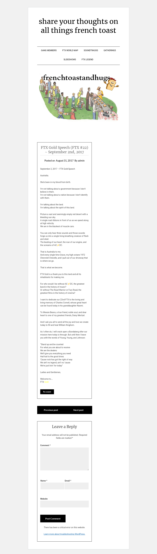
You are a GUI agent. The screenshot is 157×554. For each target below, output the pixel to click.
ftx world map (70, 50)
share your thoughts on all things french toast (78, 26)
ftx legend (87, 59)
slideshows (70, 59)
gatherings (110, 50)
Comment (45, 445)
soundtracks (91, 50)
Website (44, 499)
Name (44, 481)
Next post (78, 410)
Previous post (51, 410)
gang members (49, 50)
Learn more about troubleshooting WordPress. (64, 534)
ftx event (47, 391)
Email (68, 481)
